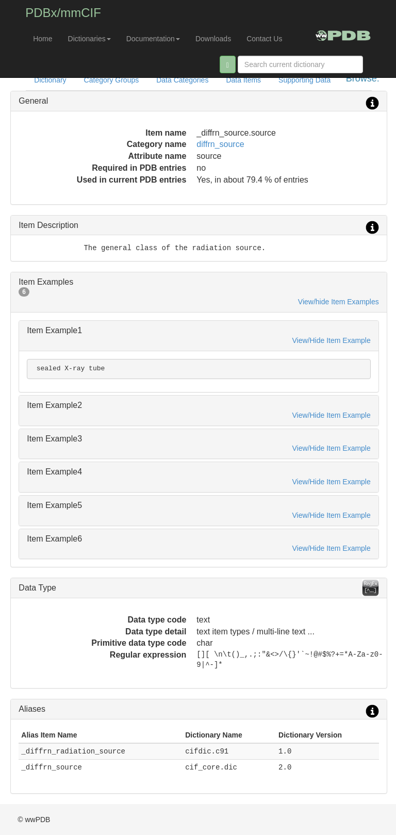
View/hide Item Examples (338, 302)
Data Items (243, 80)
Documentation (153, 39)
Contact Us (264, 39)
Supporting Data (304, 80)
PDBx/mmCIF (63, 13)
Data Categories (182, 80)
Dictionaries (89, 39)
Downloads (213, 39)
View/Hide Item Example (331, 340)
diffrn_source (220, 144)
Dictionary (50, 80)
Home (42, 39)
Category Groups (111, 80)
